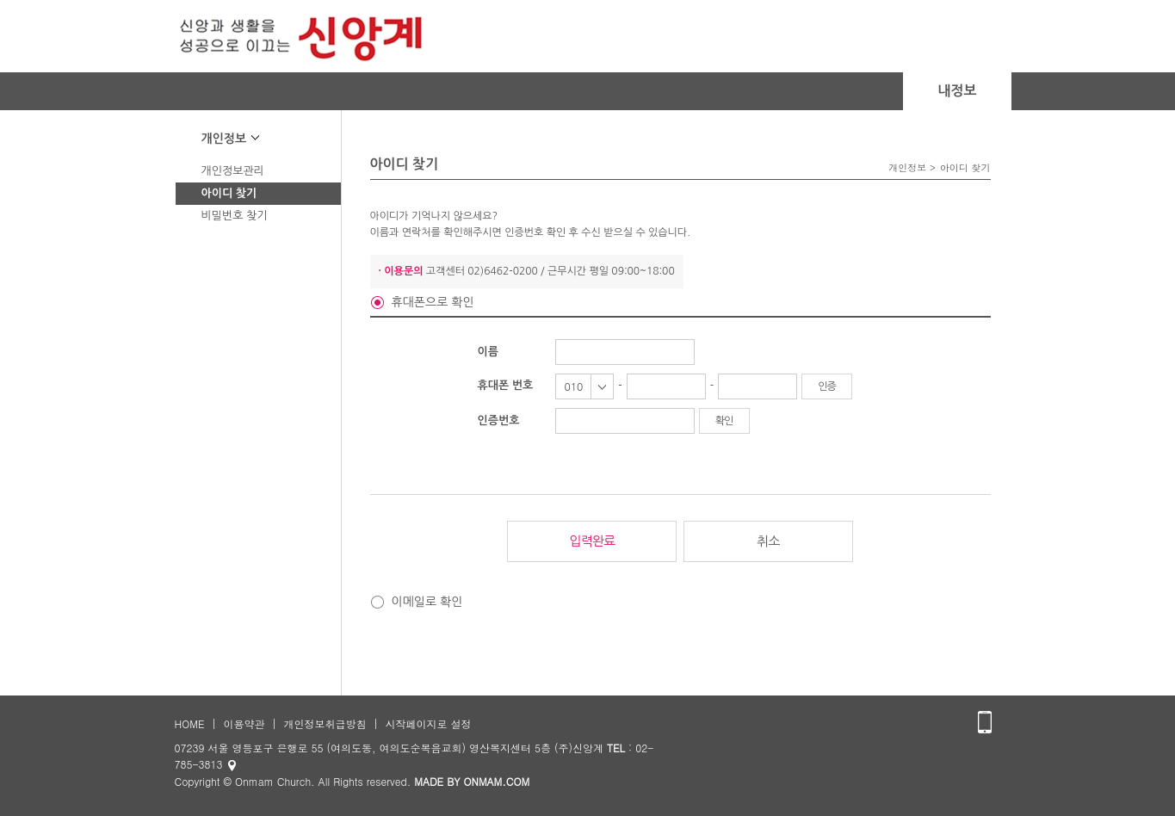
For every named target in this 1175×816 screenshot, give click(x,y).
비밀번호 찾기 (234, 215)
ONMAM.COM (497, 781)
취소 (768, 541)
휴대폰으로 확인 (433, 302)
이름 (488, 351)
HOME (190, 723)
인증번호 (499, 420)
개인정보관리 (232, 170)
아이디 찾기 (229, 193)
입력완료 (592, 541)
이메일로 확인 (427, 602)
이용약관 (243, 723)
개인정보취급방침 (324, 723)
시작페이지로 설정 (428, 723)
